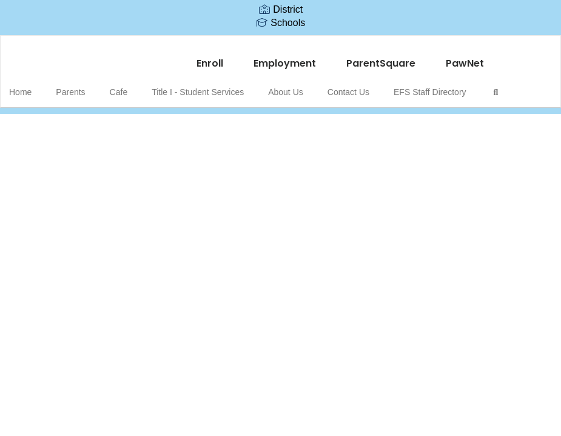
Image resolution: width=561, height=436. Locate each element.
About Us (280, 86)
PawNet (465, 57)
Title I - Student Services (198, 86)
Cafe (125, 86)
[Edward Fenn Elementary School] (280, 43)
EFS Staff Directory (412, 86)
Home (39, 86)
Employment (285, 57)
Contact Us (337, 86)
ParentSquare (380, 57)
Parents (83, 86)
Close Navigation (60, 121)
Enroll (210, 57)
